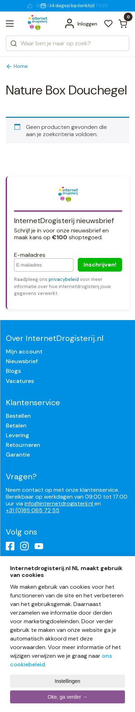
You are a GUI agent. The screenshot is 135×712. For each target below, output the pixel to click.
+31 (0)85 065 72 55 (32, 510)
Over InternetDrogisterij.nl (54, 338)
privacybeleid (64, 279)
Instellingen (67, 681)
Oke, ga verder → (67, 697)
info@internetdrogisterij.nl (59, 503)
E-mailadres (29, 255)
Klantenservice (33, 402)
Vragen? (21, 476)
